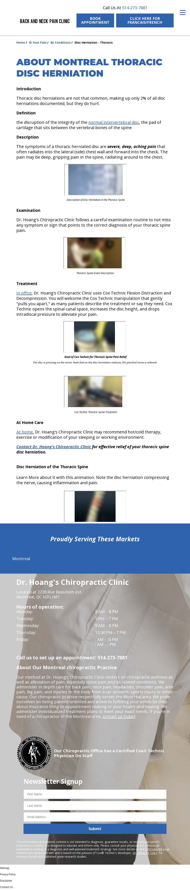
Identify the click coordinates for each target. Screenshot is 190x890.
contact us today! (118, 716)
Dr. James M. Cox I (145, 853)
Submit (95, 828)
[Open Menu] (182, 12)
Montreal (21, 558)
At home (24, 432)
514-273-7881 (134, 7)
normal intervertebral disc (113, 122)
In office (24, 293)
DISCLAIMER (153, 849)
